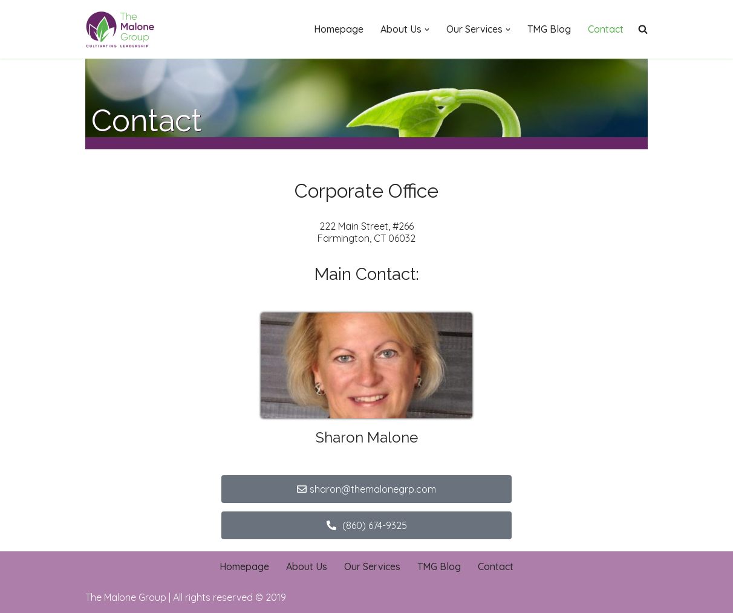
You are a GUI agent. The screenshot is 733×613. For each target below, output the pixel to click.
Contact (606, 29)
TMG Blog (549, 29)
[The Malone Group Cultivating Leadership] (121, 29)
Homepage (338, 29)
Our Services (372, 566)
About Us (306, 566)
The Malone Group (125, 597)
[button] (427, 29)
